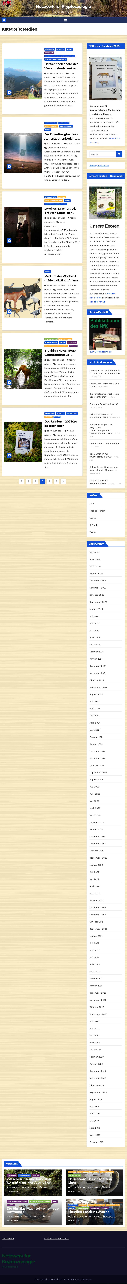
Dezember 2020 (97, 993)
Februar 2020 (96, 1057)
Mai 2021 (94, 957)
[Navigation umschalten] (65, 20)
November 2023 (97, 758)
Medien (69, 49)
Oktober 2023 (96, 765)
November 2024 (97, 673)
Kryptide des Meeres (96, 1205)
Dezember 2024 (97, 666)
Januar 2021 (95, 986)
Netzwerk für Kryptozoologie (63, 6)
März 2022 (95, 893)
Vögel (54, 1201)
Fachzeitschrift (97, 511)
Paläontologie (74, 1175)
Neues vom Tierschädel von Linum (90, 1181)
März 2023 (95, 815)
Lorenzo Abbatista (31, 1217)
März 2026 (95, 566)
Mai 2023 (94, 801)
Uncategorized (24, 1175)
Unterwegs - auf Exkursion (55, 59)
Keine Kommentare (65, 78)
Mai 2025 (94, 630)
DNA (91, 504)
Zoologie (73, 346)
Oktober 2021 (96, 922)
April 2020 (94, 1042)
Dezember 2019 (97, 1071)
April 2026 (94, 559)
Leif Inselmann (91, 1187)
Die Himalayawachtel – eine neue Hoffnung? (33, 1210)
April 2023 (94, 808)
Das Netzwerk (50, 123)
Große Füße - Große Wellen (104, 443)
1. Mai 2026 (14, 1217)
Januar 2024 (96, 744)
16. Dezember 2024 (56, 218)
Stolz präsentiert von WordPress (49, 1279)
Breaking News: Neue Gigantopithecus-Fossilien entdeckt (60, 355)
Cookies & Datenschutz (56, 1238)
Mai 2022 (94, 879)
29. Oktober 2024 (56, 360)
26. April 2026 (77, 1217)
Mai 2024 (94, 716)
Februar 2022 (96, 900)
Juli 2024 (94, 701)
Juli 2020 (94, 1021)
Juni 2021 (94, 950)
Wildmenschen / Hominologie (56, 346)
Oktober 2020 (96, 1007)
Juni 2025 (94, 623)
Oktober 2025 (96, 595)
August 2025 (96, 609)
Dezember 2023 (97, 751)
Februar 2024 (96, 737)
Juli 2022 (94, 872)
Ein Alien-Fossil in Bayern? (103, 404)
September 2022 (98, 858)
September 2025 (98, 602)
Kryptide (61, 197)
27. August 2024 (55, 431)
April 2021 (94, 964)
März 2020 (95, 1050)
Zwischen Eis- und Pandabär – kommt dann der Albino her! (30, 1181)
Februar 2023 (96, 822)
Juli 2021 (94, 943)
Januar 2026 (96, 573)
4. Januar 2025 (54, 144)
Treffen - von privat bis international (60, 56)
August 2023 (96, 779)
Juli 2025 (94, 616)
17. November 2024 (56, 286)
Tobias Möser (30, 1187)
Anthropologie (51, 339)
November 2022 (97, 843)
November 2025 (97, 588)
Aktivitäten (49, 49)
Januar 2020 (96, 1064)
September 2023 (98, 772)
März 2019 (94, 1135)
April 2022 (94, 886)
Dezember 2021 (97, 907)
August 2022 (96, 865)
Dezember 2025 (97, 581)
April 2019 (94, 1128)
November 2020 (97, 1000)
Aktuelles (60, 49)
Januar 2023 (96, 829)
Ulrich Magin (72, 144)
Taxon (92, 532)
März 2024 (95, 730)
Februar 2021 (96, 978)
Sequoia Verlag (97, 302)
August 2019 (95, 1099)
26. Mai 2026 (15, 1187)
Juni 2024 (94, 708)
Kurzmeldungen (66, 126)
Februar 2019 (96, 1142)
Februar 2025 (96, 652)
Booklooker (95, 298)
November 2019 (97, 1078)
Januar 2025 (96, 659)
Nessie (92, 518)
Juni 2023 (94, 794)
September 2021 (98, 929)
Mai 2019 (94, 1121)
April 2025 (94, 637)
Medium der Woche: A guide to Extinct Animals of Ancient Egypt (62, 280)
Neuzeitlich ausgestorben (40, 1201)
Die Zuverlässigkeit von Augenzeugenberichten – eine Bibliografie (61, 139)
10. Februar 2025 (55, 74)
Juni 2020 (94, 1028)
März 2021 (94, 971)
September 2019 (98, 1092)
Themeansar (87, 1279)
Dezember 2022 (97, 836)
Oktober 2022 (96, 851)
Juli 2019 (94, 1106)
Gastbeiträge (63, 123)
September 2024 (98, 687)
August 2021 (95, 936)
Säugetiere (49, 53)
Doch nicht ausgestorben (17, 1201)
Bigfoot (93, 525)
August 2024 (96, 694)
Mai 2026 (94, 552)
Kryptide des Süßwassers (88, 1172)
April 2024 (94, 723)
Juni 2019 (94, 1114)
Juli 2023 (94, 787)
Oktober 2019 (96, 1085)
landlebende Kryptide (53, 200)
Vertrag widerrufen (99, 166)
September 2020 (98, 1014)
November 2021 (97, 915)
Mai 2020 (94, 1035)
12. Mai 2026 (76, 1187)
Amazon (111, 294)
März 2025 (95, 644)
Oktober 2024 (96, 680)
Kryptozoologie (51, 126)
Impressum (8, 1238)
